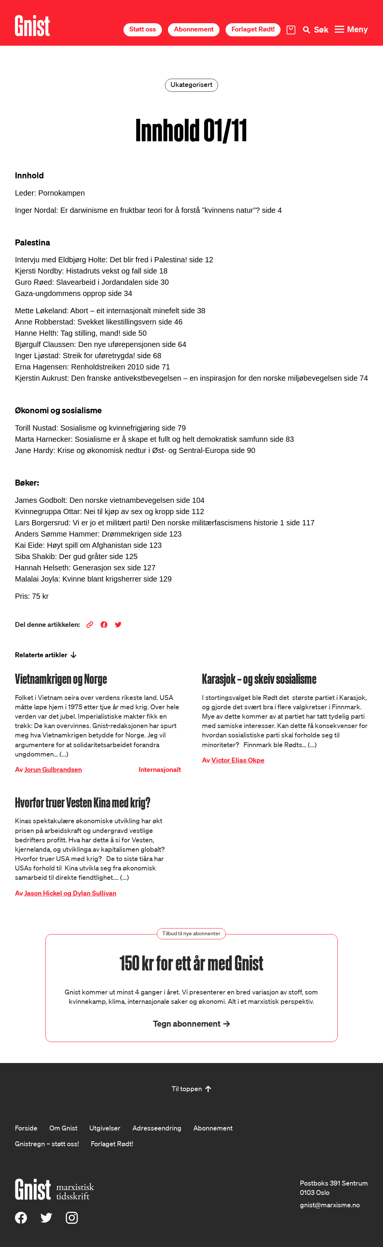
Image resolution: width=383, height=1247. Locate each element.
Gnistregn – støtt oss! (47, 1143)
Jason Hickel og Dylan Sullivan (70, 893)
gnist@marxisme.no (330, 1205)
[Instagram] (72, 1221)
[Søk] (314, 29)
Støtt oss (142, 29)
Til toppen (187, 1088)
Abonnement (194, 29)
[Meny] (351, 29)
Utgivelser (104, 1128)
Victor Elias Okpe (237, 760)
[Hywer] (32, 25)
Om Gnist (63, 1128)
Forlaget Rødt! (253, 29)
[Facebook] (21, 1221)
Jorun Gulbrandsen (53, 769)
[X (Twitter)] (46, 1221)
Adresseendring (156, 1128)
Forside (26, 1128)
